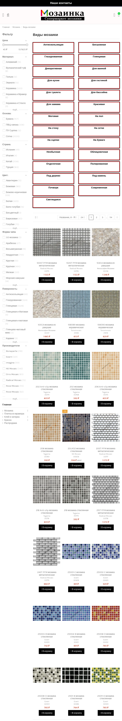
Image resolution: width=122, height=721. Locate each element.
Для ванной (99, 68)
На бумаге (99, 140)
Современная (99, 187)
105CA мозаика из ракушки (47, 326)
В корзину (46, 280)
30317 (46, 333)
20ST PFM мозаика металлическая (105, 450)
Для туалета (53, 92)
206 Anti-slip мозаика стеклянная (106, 388)
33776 (76, 271)
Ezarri (76, 578)
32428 (76, 580)
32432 (105, 642)
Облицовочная (99, 151)
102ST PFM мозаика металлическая (76, 264)
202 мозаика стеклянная (76, 388)
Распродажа (10, 423)
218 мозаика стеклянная (76, 510)
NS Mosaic (76, 454)
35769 (46, 457)
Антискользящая (53, 44)
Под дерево (53, 175)
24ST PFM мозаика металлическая (46, 573)
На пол (99, 116)
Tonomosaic (76, 330)
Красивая (99, 104)
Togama (47, 392)
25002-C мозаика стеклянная (106, 573)
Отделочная (53, 163)
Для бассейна (99, 92)
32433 (47, 704)
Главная (6, 404)
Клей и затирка (12, 417)
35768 (76, 395)
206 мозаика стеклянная (46, 450)
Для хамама (53, 104)
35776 (46, 519)
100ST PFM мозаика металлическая (47, 264)
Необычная (53, 151)
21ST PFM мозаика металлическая (106, 511)
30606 (76, 457)
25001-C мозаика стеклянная (76, 573)
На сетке (99, 128)
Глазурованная (53, 56)
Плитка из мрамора (14, 413)
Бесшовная (99, 44)
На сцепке (53, 140)
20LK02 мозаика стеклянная (76, 450)
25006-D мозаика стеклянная (106, 635)
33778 (105, 519)
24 (83, 217)
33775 (46, 271)
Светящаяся (53, 199)
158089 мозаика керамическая (76, 326)
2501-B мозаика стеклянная (76, 697)
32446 (76, 704)
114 (111, 217)
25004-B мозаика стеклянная (76, 635)
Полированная (99, 163)
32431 (76, 642)
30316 (105, 271)
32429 (105, 580)
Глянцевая (99, 56)
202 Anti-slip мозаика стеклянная (47, 388)
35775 (105, 395)
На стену (53, 128)
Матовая (53, 116)
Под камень (99, 175)
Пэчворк (53, 187)
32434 (105, 704)
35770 (76, 516)
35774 (46, 395)
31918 (76, 333)
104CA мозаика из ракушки (106, 264)
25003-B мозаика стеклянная (47, 635)
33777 (105, 457)
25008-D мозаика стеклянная (47, 697)
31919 (105, 333)
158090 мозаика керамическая (106, 326)
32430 (47, 642)
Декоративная (53, 68)
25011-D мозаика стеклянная (105, 697)
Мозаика (8, 410)
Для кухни (53, 80)
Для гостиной (99, 80)
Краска (7, 420)
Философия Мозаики (105, 268)
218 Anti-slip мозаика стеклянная (47, 511)
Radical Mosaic (46, 268)
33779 (46, 580)
